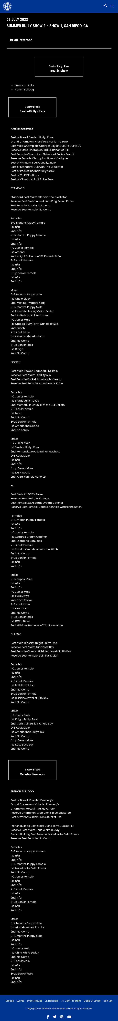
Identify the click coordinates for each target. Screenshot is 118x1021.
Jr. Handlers (51, 1000)
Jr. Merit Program (71, 1000)
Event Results (34, 1000)
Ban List (108, 1000)
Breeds (10, 1000)
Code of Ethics (92, 1000)
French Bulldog (24, 89)
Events (20, 1000)
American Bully (24, 85)
